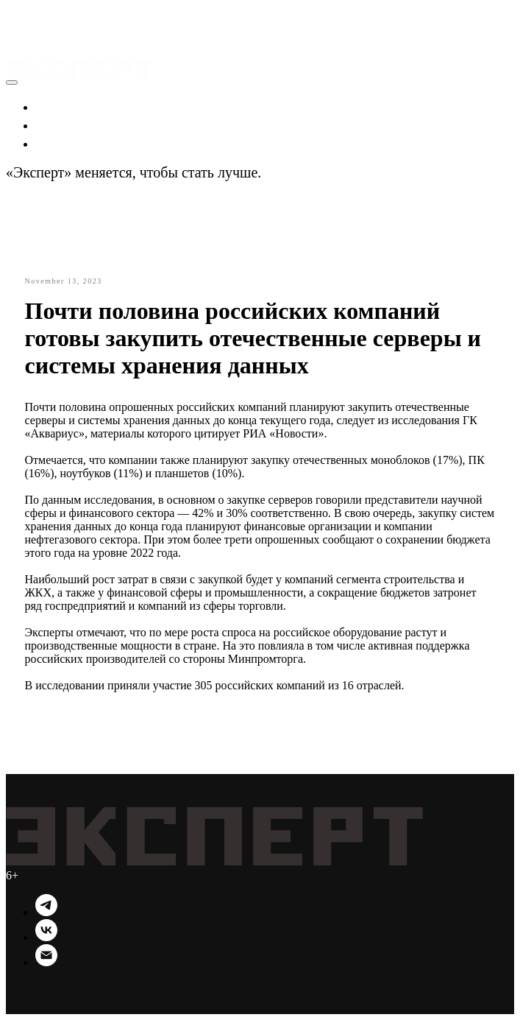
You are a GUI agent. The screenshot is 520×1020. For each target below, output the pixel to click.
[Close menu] (12, 82)
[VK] (46, 937)
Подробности (307, 172)
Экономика (71, 106)
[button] (20, 15)
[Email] (46, 962)
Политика (67, 124)
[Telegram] (46, 912)
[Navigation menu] (16, 32)
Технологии (74, 143)
